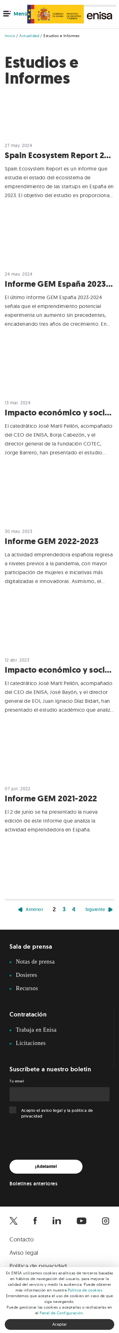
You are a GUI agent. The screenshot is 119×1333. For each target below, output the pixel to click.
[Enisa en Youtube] (81, 1221)
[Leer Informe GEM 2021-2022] (59, 798)
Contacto (22, 1239)
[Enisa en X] (13, 1221)
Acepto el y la (57, 1113)
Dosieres (26, 975)
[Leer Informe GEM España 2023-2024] (59, 288)
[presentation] (58, 1139)
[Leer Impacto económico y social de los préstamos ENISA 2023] (59, 416)
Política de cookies (85, 1290)
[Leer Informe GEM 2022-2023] (59, 545)
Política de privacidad (38, 1266)
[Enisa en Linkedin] (56, 1221)
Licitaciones (31, 1043)
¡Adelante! (46, 1166)
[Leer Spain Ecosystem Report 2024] (59, 159)
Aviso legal (24, 1252)
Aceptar (59, 1324)
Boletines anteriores (33, 1183)
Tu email (17, 1081)
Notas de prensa (35, 961)
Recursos (27, 988)
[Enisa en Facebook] (35, 1221)
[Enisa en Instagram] (105, 1221)
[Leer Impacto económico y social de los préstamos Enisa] (59, 674)
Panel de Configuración (61, 1313)
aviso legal (52, 1110)
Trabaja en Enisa (36, 1030)
